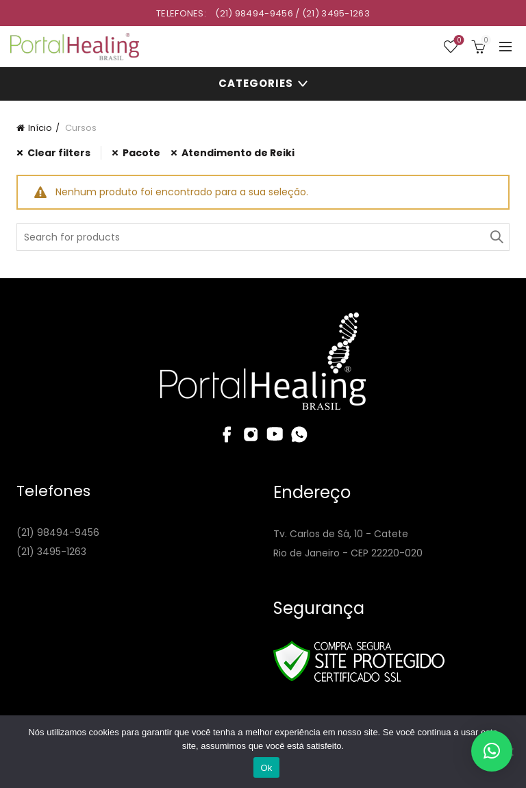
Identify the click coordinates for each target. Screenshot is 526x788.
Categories (255, 83)
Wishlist (458, 40)
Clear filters (58, 153)
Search (496, 237)
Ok (266, 768)
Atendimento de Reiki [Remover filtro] (238, 153)
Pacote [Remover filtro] (141, 153)
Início (40, 127)
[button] (491, 751)
